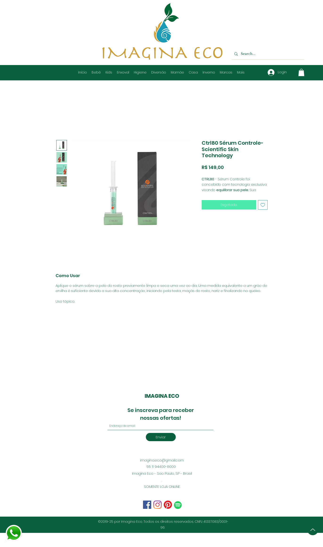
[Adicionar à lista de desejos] (263, 205)
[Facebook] (157, 505)
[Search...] (267, 54)
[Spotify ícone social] (178, 505)
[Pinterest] (168, 505)
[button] (301, 72)
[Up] (312, 529)
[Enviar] (161, 437)
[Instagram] (147, 505)
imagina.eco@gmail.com (162, 460)
